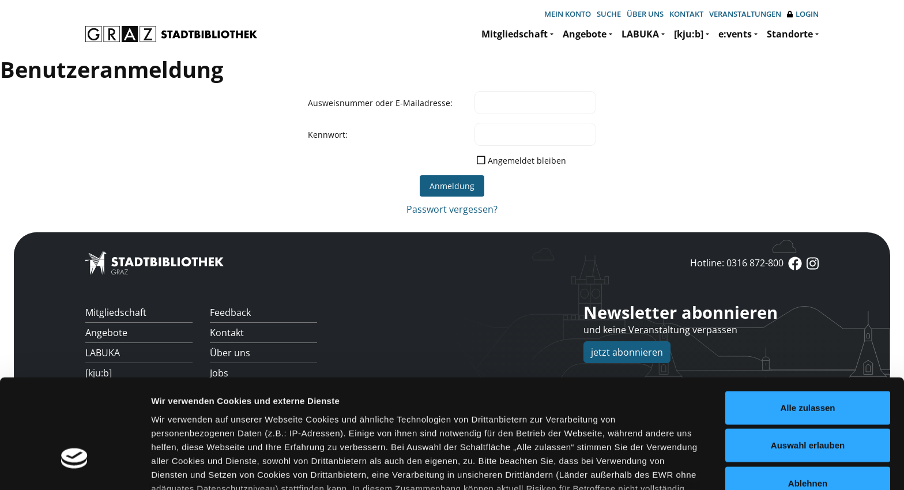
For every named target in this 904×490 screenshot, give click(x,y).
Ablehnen (807, 399)
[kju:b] (688, 34)
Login (803, 14)
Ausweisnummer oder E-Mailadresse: (380, 102)
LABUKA (640, 34)
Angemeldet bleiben (527, 160)
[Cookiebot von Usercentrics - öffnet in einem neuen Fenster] (74, 467)
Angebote (585, 34)
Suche (609, 14)
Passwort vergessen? (452, 209)
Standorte (790, 34)
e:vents (735, 34)
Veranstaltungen (745, 14)
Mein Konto (567, 14)
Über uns (645, 14)
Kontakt (686, 14)
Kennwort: (328, 134)
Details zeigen (613, 467)
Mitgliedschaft (514, 34)
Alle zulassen (807, 323)
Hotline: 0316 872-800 (737, 263)
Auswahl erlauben (808, 360)
